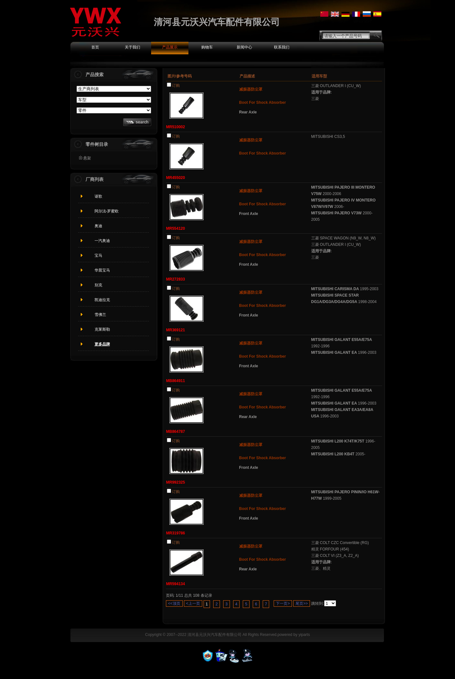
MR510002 (175, 127)
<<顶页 (174, 603)
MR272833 (175, 279)
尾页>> (302, 603)
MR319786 (175, 533)
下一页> (283, 603)
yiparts (304, 634)
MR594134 (175, 584)
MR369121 (175, 330)
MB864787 (175, 431)
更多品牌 (102, 344)
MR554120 (175, 228)
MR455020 (175, 177)
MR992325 (175, 482)
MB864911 (175, 381)
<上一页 (193, 603)
